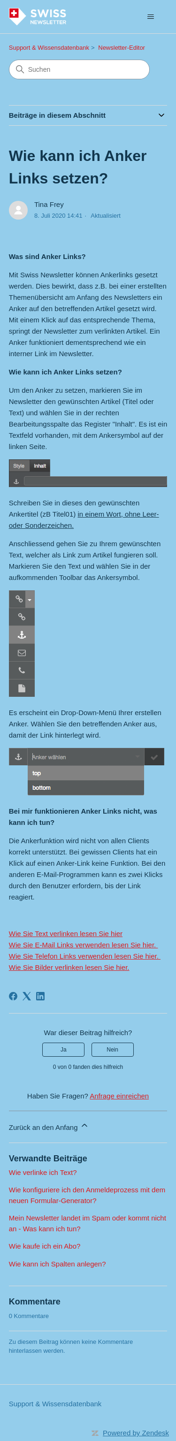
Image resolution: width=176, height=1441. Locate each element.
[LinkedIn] (40, 996)
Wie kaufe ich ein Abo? (45, 1246)
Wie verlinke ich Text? (43, 1172)
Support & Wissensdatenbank (49, 47)
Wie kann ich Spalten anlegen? (57, 1264)
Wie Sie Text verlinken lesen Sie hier (65, 934)
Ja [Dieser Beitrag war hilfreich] (64, 1049)
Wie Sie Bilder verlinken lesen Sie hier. (69, 967)
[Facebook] (13, 996)
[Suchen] (79, 69)
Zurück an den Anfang (49, 1126)
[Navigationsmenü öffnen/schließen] (150, 16)
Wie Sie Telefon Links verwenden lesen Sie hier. (85, 956)
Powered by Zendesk (136, 1433)
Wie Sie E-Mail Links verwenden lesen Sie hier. (83, 945)
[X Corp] (27, 996)
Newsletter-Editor (121, 47)
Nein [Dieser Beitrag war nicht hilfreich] (112, 1049)
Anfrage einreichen (119, 1096)
